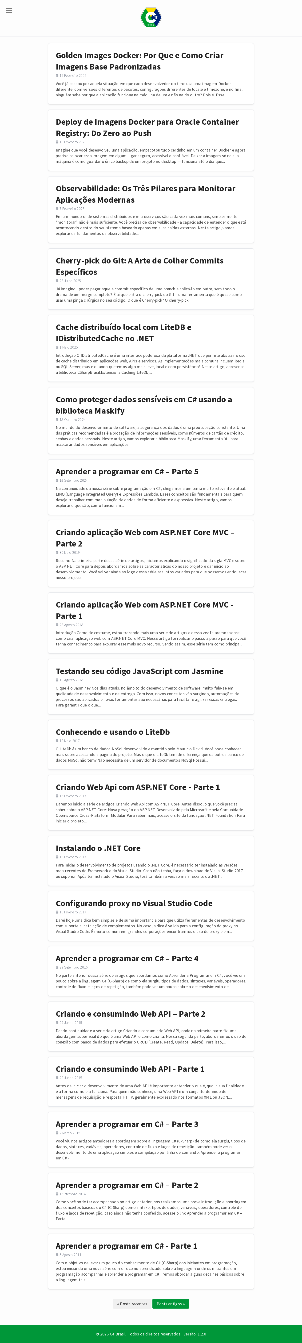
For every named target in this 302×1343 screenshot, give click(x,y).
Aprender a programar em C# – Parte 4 (127, 958)
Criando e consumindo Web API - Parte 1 (130, 1069)
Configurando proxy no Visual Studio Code (134, 903)
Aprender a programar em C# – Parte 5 (127, 471)
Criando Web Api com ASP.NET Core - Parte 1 (138, 787)
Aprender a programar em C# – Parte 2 (127, 1185)
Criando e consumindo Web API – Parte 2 (131, 1013)
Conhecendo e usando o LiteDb (113, 732)
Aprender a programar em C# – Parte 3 (127, 1124)
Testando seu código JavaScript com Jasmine (140, 671)
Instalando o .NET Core (98, 848)
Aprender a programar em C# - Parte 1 (126, 1245)
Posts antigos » (171, 1303)
